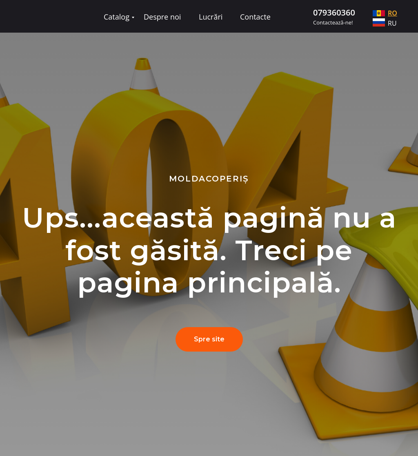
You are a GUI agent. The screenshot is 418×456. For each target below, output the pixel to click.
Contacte (255, 17)
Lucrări (210, 17)
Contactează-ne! (333, 22)
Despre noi (162, 17)
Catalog (116, 17)
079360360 (334, 12)
